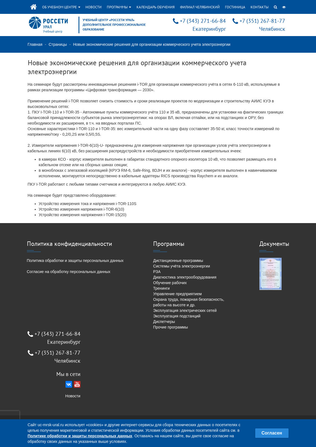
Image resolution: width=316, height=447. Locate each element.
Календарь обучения (155, 7)
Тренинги (161, 288)
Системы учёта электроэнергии (181, 266)
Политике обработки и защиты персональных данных (80, 436)
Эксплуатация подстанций (176, 316)
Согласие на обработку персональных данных (68, 271)
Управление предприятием (177, 294)
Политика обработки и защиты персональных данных (75, 260)
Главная (35, 44)
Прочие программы (170, 327)
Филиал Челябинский (200, 7)
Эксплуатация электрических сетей (185, 310)
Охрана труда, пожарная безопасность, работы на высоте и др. (188, 302)
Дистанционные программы (178, 260)
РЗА (157, 271)
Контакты (260, 7)
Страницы (58, 44)
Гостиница (235, 7)
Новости (93, 7)
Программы (119, 7)
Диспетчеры (164, 321)
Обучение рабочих (170, 283)
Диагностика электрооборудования (184, 277)
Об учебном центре (61, 7)
